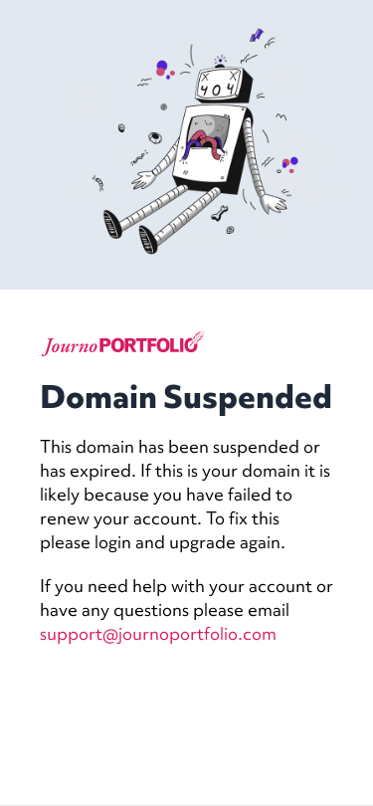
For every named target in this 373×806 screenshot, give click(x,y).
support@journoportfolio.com (158, 633)
